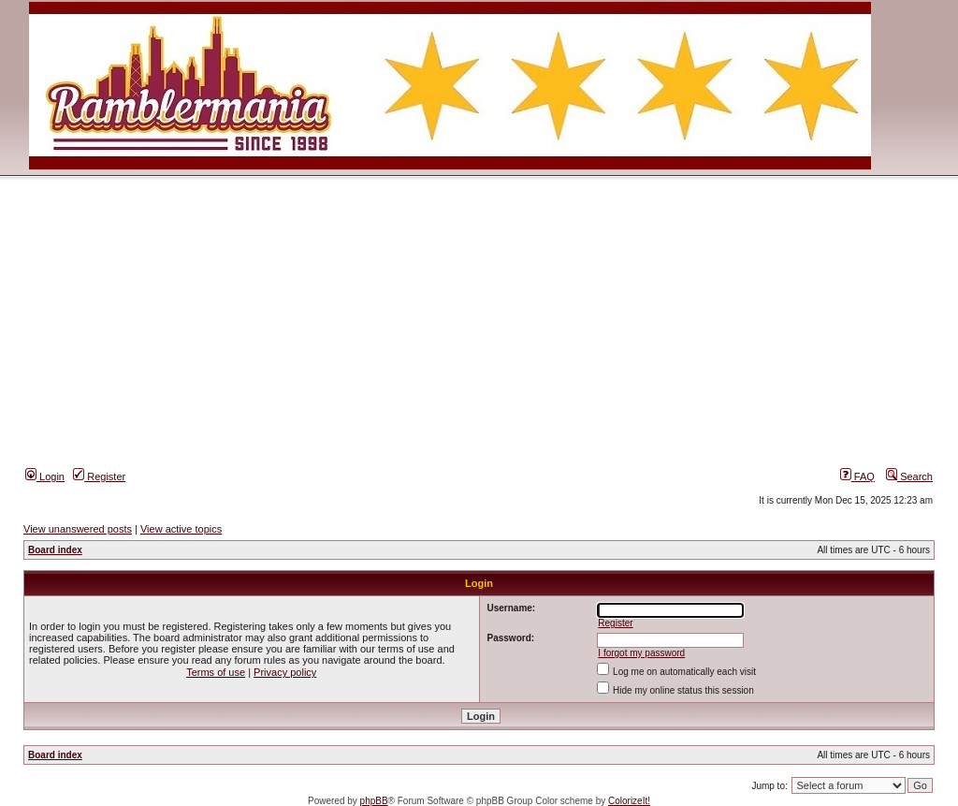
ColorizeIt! (629, 801)
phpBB (374, 801)
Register (99, 476)
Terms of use (215, 672)
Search (909, 476)
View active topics (181, 529)
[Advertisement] (479, 326)
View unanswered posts (77, 529)
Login (45, 476)
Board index (55, 550)
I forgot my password (641, 653)
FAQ (857, 476)
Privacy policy (285, 672)
